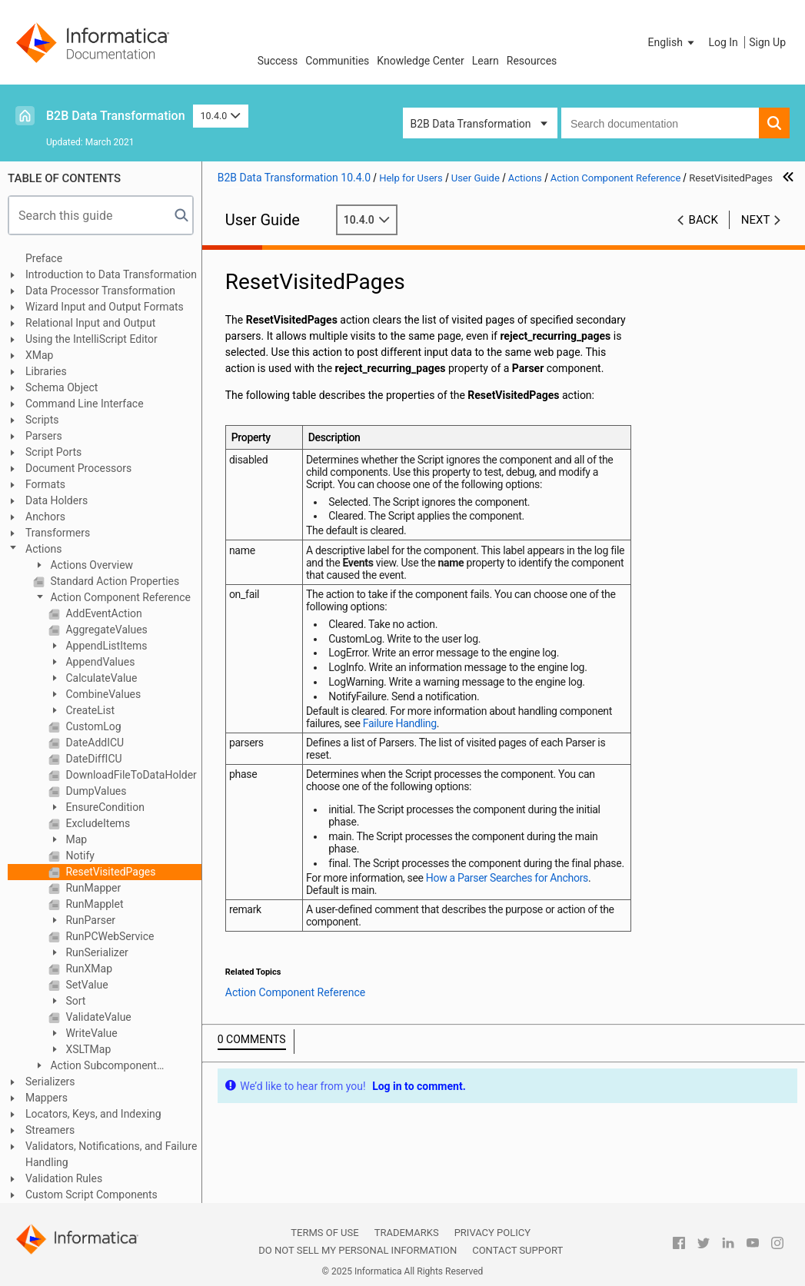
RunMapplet (93, 904)
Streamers (50, 1130)
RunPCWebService (109, 936)
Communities (337, 61)
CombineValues (102, 694)
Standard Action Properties (113, 581)
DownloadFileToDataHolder (130, 775)
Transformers (57, 533)
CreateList (89, 710)
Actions (43, 549)
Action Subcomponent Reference (95, 1066)
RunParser (89, 920)
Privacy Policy (492, 1232)
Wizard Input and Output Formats (104, 307)
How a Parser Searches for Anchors (507, 878)
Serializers (50, 1081)
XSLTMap (87, 1049)
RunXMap (87, 968)
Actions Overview (90, 565)
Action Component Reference (119, 597)
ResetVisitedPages (109, 872)
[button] (672, 42)
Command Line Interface (84, 403)
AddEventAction (102, 613)
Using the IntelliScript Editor (91, 339)
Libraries (46, 371)
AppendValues (99, 662)
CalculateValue (100, 678)
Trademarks (406, 1232)
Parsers (43, 436)
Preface (43, 258)
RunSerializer (95, 952)
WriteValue (90, 1033)
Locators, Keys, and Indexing (93, 1114)
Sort (74, 1001)
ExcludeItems (96, 823)
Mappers (46, 1098)
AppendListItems (105, 646)
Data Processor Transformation (100, 290)
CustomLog (92, 726)
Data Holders (56, 500)
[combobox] (660, 123)
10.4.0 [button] (221, 115)
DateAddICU (93, 742)
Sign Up (767, 42)
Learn (485, 61)
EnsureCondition (104, 807)
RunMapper (92, 888)
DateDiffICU (92, 759)
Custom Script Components (91, 1194)
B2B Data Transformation (115, 115)
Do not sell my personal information (357, 1250)
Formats (45, 484)
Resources (532, 61)
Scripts (41, 420)
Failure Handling (400, 723)
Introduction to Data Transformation (111, 274)
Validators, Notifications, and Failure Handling (111, 1154)
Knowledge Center (420, 61)
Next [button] (755, 220)
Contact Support (517, 1250)
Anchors (45, 516)
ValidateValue (97, 1017)
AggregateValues (105, 629)
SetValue (85, 985)
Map (75, 839)
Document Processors (78, 468)
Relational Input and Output (90, 323)
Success (278, 61)
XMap (39, 355)
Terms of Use (324, 1232)
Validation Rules (63, 1178)
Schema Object (61, 387)
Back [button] (703, 220)
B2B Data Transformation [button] (471, 124)
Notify (79, 855)
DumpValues (95, 791)
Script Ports (53, 452)
